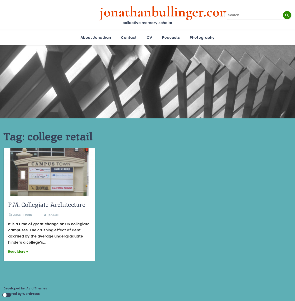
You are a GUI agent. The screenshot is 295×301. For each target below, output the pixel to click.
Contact (129, 37)
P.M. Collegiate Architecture (46, 205)
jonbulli (54, 215)
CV (149, 37)
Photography (202, 37)
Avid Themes (36, 288)
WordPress (31, 294)
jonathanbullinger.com (165, 12)
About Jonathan (95, 37)
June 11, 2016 (22, 215)
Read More (16, 252)
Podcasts (171, 37)
